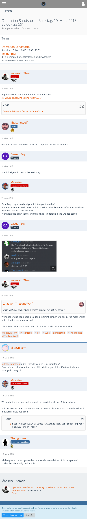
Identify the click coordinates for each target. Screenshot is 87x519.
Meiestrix (60, 332)
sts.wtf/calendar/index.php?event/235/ (21, 97)
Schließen (30, 515)
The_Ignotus (76, 332)
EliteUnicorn (10, 332)
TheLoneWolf (11, 336)
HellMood (27, 332)
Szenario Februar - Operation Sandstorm (23, 111)
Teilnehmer (9, 53)
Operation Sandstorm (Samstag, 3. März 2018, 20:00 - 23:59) (43, 487)
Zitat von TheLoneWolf (17, 303)
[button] (4, 3)
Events (14, 493)
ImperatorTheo (12, 28)
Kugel (47, 332)
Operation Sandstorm (16, 47)
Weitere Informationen (12, 515)
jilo (38, 332)
